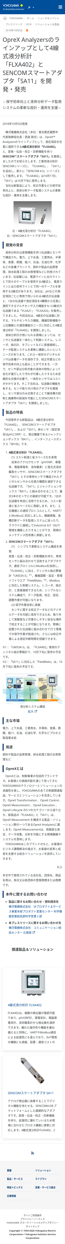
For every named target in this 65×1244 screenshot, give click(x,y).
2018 (28, 24)
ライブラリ (40, 1178)
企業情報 (11, 1195)
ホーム (30, 18)
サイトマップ (32, 1226)
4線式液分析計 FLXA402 (25, 1005)
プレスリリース (14, 24)
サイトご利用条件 (33, 1215)
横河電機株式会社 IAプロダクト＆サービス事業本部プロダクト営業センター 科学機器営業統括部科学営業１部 (35, 911)
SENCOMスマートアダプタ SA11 (31, 1093)
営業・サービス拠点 (45, 1187)
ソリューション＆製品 (47, 24)
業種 (9, 1170)
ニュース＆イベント (48, 18)
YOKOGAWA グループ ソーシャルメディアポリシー (32, 1222)
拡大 (32, 711)
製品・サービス (15, 1178)
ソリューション (43, 1170)
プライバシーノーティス (32, 1219)
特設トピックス (15, 1187)
